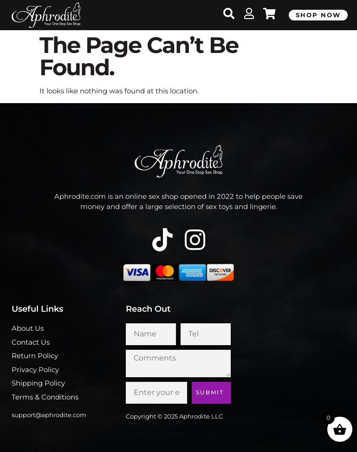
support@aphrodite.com (49, 415)
